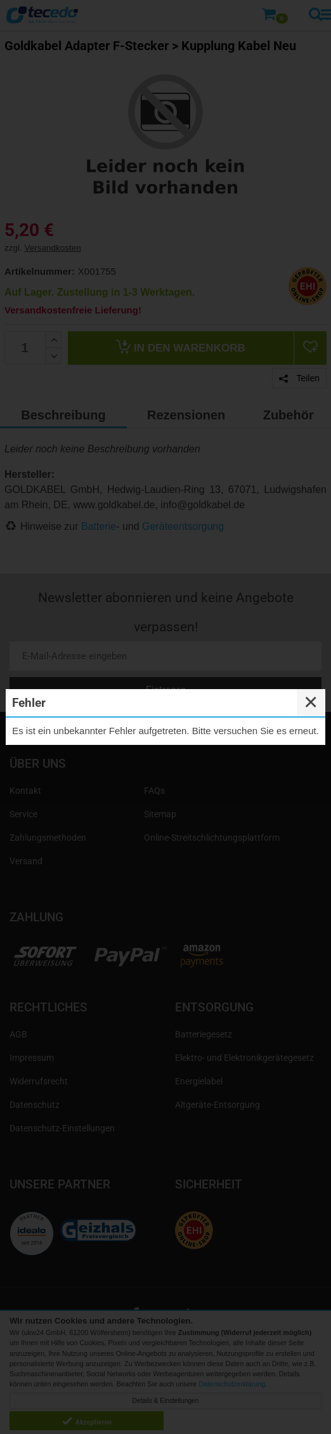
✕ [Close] (310, 702)
